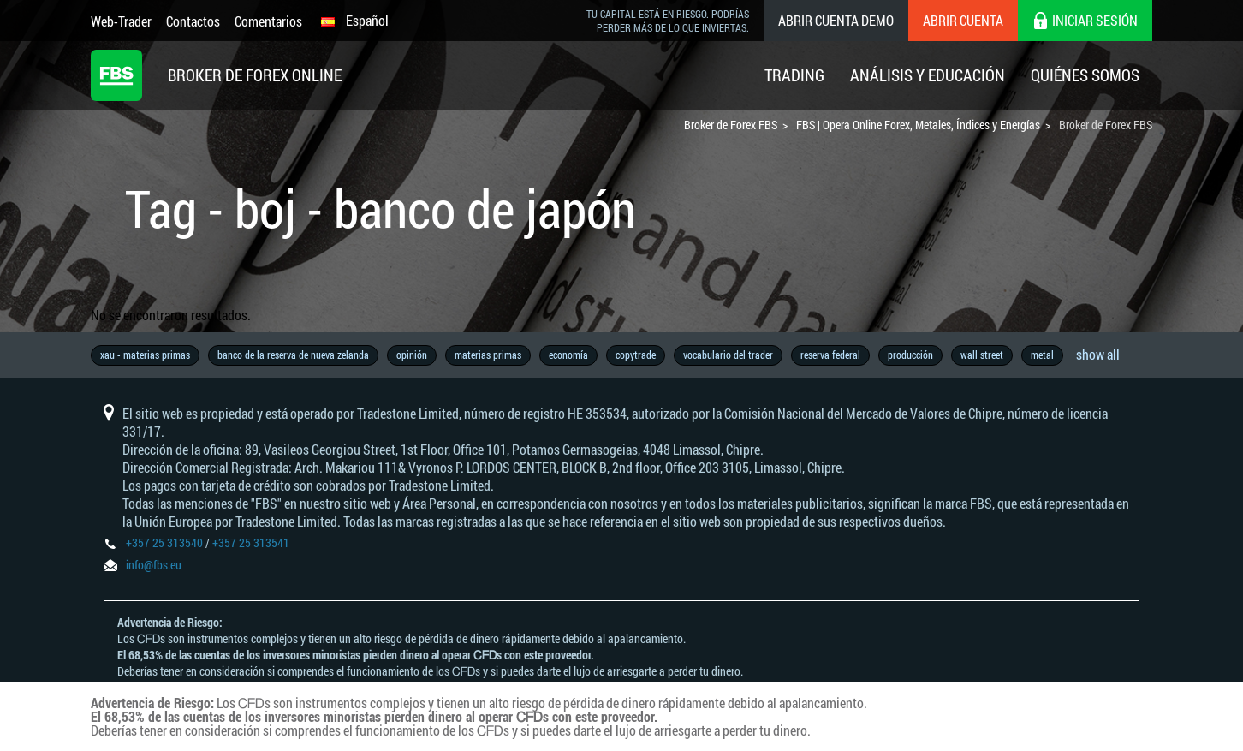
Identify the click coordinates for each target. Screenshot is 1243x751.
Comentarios (268, 21)
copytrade (636, 354)
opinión (411, 354)
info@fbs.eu (153, 565)
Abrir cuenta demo (836, 20)
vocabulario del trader (728, 354)
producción (910, 354)
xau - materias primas (145, 354)
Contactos (193, 21)
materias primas (488, 354)
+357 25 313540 (164, 542)
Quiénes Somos (1085, 75)
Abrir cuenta (963, 20)
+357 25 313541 (250, 542)
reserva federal (830, 354)
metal (1042, 354)
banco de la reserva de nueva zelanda (293, 354)
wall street (981, 354)
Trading (794, 75)
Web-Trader (121, 21)
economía (568, 354)
